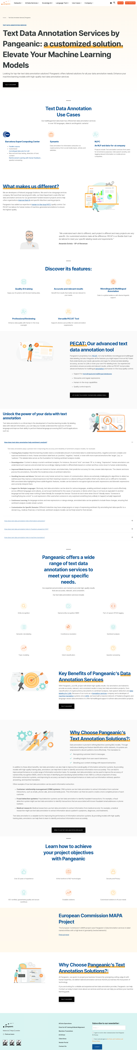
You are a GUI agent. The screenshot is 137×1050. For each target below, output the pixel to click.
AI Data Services (32, 3)
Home (4, 17)
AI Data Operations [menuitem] (65, 1023)
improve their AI (24, 200)
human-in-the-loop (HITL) (41, 204)
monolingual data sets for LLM (19, 151)
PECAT (94, 356)
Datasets (18, 3)
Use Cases (77, 3)
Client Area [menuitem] (62, 1038)
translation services (99, 693)
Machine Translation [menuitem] (66, 1031)
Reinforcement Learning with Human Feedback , (25, 158)
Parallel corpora (14, 146)
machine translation (66, 696)
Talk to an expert (10, 84)
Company (89, 3)
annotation (100, 369)
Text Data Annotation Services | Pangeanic (19, 17)
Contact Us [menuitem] (63, 1046)
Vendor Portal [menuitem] (63, 1042)
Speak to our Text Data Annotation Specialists (68, 830)
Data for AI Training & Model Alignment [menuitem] (72, 1027)
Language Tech (62, 3)
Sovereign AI (47, 3)
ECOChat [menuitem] (62, 1035)
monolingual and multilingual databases (97, 374)
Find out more (64, 935)
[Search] (114, 2)
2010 (87, 696)
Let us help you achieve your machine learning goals (89, 395)
